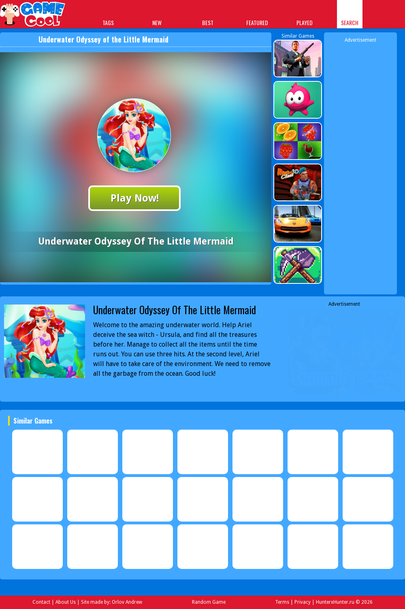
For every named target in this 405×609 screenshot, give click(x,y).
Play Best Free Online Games (33, 15)
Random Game (209, 602)
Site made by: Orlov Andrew (111, 602)
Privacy (302, 602)
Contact (41, 602)
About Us (65, 602)
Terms (282, 602)
